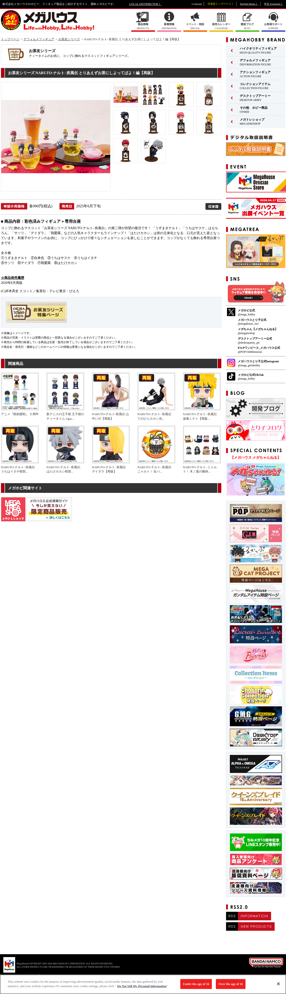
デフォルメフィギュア (38, 39)
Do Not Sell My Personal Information (142, 988)
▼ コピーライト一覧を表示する (28, 975)
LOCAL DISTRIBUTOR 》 (145, 4)
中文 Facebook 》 (273, 3)
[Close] (278, 986)
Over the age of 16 (230, 986)
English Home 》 (249, 3)
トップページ (10, 39)
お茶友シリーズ (69, 39)
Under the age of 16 (196, 986)
